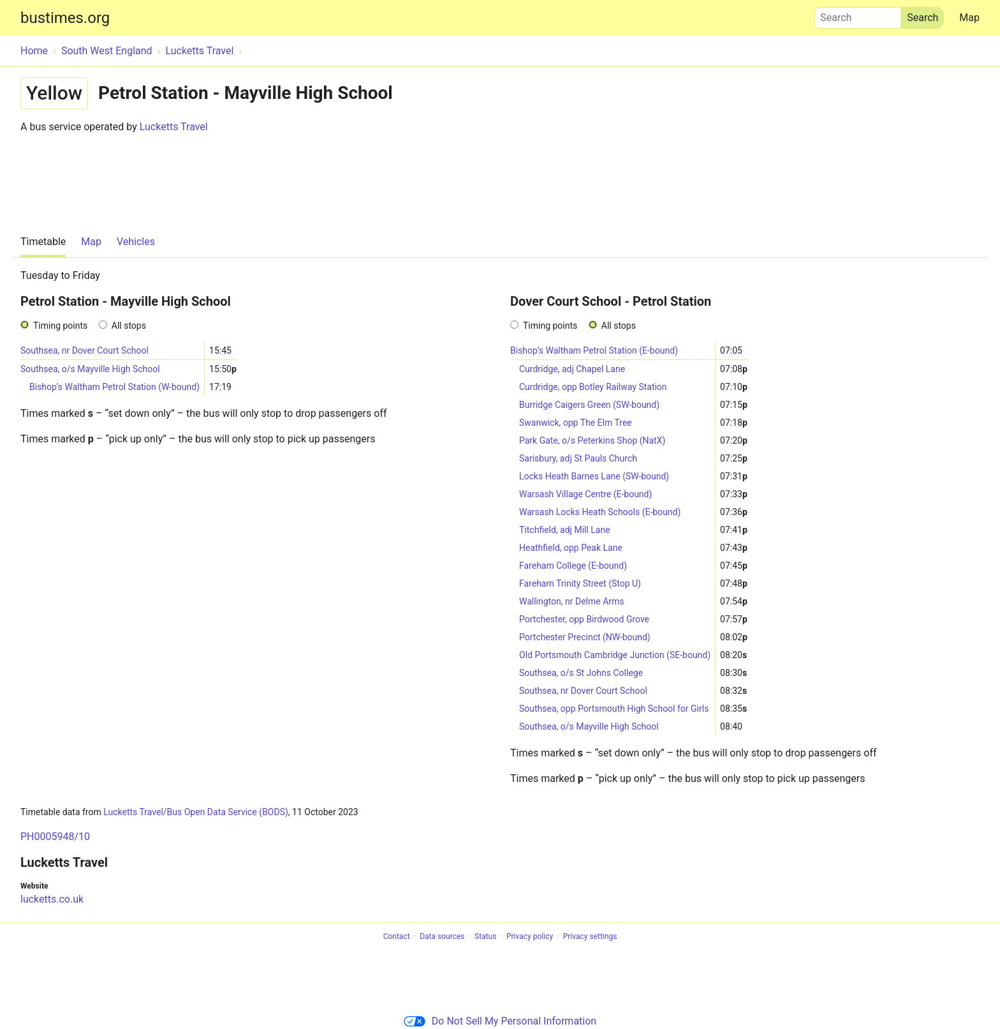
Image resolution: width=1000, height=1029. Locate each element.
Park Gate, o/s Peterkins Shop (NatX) (592, 440)
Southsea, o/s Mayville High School (90, 369)
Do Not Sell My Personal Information (500, 1021)
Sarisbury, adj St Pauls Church (578, 458)
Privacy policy (529, 936)
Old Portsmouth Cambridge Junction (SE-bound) (614, 655)
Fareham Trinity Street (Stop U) (580, 583)
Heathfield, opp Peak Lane (570, 548)
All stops (129, 325)
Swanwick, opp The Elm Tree (575, 422)
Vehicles (136, 242)
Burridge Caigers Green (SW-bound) (589, 405)
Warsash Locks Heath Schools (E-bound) (599, 512)
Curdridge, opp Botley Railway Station (593, 387)
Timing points (60, 325)
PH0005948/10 (55, 836)
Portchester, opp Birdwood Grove (584, 619)
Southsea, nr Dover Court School (84, 350)
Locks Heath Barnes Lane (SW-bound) (594, 476)
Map (969, 17)
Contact (396, 936)
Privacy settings (590, 936)
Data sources (442, 936)
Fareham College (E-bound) (573, 565)
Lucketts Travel (174, 127)
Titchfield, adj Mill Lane (564, 530)
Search (857, 14)
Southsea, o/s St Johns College (581, 673)
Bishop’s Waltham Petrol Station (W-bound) (114, 387)
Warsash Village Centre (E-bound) (585, 494)
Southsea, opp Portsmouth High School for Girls (614, 708)
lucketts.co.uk (52, 899)
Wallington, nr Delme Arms (571, 601)
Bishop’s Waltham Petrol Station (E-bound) (594, 350)
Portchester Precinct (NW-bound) (585, 637)
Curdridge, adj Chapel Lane (572, 369)
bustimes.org (65, 18)
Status (485, 936)
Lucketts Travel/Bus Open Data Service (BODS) (195, 812)
